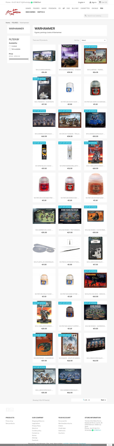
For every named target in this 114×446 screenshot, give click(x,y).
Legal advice (36, 423)
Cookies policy (36, 430)
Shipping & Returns (38, 421)
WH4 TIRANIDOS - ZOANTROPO (44, 102)
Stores (34, 435)
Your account (64, 418)
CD (59, 8)
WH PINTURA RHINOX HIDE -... (70, 198)
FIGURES (36, 8)
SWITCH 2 (41, 12)
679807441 (37, 2)
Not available (16, 49)
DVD (68, 8)
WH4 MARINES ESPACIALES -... (44, 134)
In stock (14, 46)
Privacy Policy (36, 426)
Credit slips (62, 428)
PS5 (101, 8)
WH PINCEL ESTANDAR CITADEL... (69, 262)
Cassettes (85, 8)
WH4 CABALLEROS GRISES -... (95, 166)
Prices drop (9, 421)
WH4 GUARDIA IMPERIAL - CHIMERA (70, 70)
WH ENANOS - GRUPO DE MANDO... (70, 358)
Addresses (61, 430)
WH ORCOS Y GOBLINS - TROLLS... (69, 134)
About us (35, 428)
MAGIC (44, 8)
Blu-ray (75, 8)
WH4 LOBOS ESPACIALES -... (95, 262)
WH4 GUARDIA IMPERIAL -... (44, 70)
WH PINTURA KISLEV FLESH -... (44, 294)
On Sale (95, 8)
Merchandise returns (65, 423)
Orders (60, 426)
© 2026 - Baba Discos (71, 444)
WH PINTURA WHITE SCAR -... (70, 102)
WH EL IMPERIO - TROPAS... (95, 70)
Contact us (35, 433)
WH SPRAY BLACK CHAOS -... (44, 166)
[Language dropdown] (82, 2)
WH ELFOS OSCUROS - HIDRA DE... (95, 294)
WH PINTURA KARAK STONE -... (69, 294)
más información (86, 445)
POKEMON (52, 8)
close (109, 445)
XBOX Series (30, 12)
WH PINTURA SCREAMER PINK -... (44, 198)
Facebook (8, 410)
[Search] (96, 16)
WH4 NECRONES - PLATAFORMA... (95, 230)
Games (28, 8)
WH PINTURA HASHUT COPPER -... (69, 326)
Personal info (62, 421)
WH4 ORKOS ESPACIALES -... (95, 358)
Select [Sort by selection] (94, 40)
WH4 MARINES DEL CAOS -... (44, 230)
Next (103, 400)
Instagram (12, 410)
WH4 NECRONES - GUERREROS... (95, 326)
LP (64, 8)
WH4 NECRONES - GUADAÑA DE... (44, 358)
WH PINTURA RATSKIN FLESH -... (95, 198)
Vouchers (61, 433)
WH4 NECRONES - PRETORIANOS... (70, 230)
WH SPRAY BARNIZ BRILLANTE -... (70, 166)
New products (10, 423)
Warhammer (16, 28)
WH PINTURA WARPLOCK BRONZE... (95, 102)
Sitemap (34, 438)
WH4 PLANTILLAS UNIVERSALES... (44, 262)
